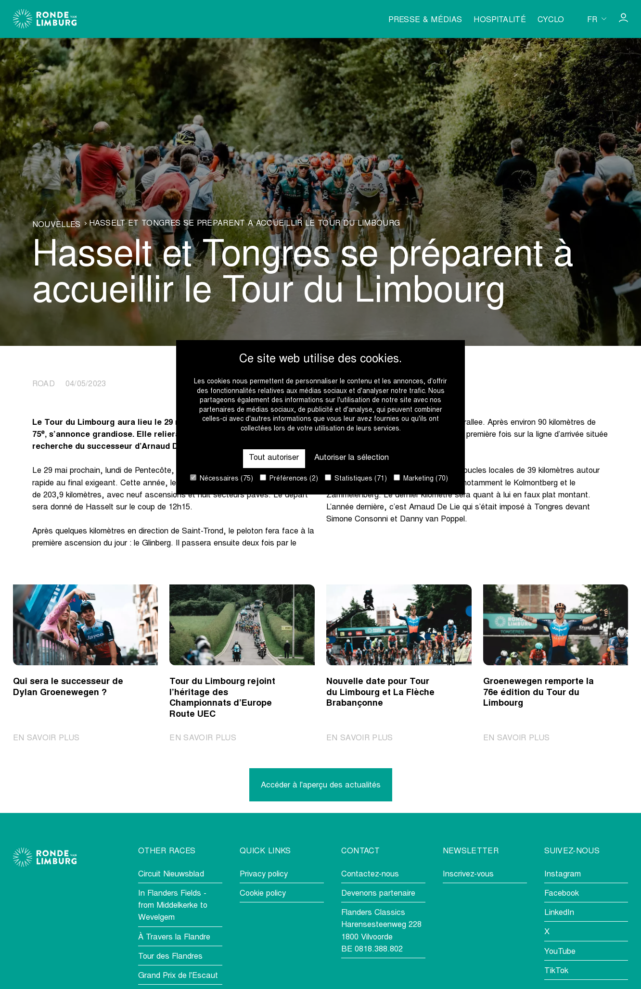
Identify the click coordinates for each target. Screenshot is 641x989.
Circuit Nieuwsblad (171, 875)
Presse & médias (425, 20)
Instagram (562, 875)
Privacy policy (264, 875)
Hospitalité (500, 20)
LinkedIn (559, 913)
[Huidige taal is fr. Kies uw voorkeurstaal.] (596, 19)
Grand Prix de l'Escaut (178, 976)
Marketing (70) (421, 478)
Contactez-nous (370, 875)
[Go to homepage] (45, 18)
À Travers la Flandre (174, 938)
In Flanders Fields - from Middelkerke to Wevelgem (172, 906)
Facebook (561, 894)
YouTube (560, 952)
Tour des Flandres (170, 957)
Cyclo (551, 20)
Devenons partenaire (378, 894)
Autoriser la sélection (351, 458)
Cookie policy (263, 894)
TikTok (556, 971)
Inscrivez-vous (468, 875)
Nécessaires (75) (221, 478)
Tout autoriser (274, 458)
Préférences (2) (289, 478)
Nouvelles (56, 225)
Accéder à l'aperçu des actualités (321, 786)
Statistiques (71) (356, 478)
